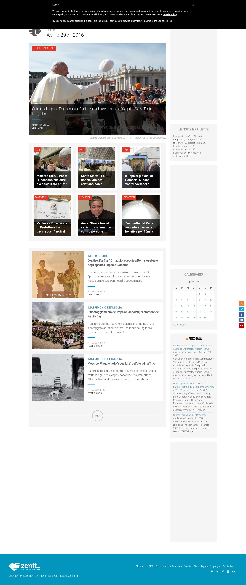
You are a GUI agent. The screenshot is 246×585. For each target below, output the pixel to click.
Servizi (187, 566)
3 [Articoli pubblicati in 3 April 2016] (211, 293)
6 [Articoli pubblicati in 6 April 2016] (187, 299)
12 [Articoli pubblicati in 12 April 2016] (182, 305)
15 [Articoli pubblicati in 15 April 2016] (199, 305)
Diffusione (160, 566)
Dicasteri (40, 197)
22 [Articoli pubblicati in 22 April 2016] (199, 311)
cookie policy (170, 14)
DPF (151, 566)
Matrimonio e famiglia (105, 307)
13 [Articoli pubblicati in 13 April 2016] (188, 305)
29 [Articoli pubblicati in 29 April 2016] (199, 317)
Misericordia (98, 256)
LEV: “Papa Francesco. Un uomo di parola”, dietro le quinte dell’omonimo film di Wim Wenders (193, 386)
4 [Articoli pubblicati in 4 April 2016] (176, 299)
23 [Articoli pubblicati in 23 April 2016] (205, 311)
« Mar (176, 324)
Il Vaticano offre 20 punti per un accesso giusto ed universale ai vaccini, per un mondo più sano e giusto (193, 348)
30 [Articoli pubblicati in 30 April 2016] (205, 317)
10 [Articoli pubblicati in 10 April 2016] (211, 299)
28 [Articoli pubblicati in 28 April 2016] (193, 317)
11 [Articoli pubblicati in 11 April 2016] (176, 305)
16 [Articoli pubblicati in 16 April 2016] (205, 305)
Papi (37, 150)
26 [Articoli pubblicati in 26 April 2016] (182, 317)
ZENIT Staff (37, 128)
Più (97, 415)
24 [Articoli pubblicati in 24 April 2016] (211, 311)
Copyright (215, 566)
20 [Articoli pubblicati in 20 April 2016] (188, 311)
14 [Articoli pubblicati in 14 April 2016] (193, 305)
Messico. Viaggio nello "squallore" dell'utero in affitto (121, 363)
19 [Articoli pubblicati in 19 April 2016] (182, 311)
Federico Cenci (95, 346)
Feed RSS (195, 339)
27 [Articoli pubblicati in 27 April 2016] (188, 317)
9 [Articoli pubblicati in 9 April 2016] (205, 299)
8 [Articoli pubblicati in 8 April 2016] (199, 299)
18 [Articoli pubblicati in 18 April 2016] (176, 311)
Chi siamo (141, 566)
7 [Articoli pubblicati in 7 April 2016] (193, 299)
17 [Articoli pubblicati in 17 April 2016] (211, 305)
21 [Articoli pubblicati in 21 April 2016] (193, 311)
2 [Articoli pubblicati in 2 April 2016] (205, 293)
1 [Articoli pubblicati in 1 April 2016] (199, 293)
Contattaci (228, 566)
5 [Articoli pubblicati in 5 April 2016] (182, 299)
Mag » (183, 324)
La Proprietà (175, 566)
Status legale (201, 566)
